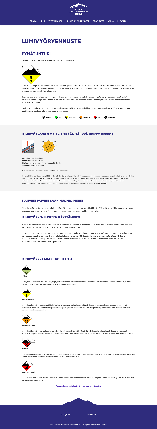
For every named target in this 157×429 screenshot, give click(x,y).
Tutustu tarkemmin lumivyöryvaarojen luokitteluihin (78, 386)
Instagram (65, 415)
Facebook (91, 415)
